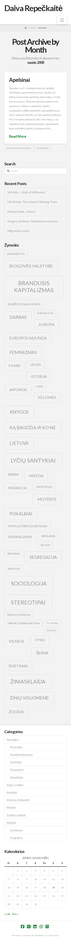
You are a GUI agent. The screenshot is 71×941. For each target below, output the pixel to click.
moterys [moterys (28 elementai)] (46, 499)
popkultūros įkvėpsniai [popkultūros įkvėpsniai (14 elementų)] (27, 526)
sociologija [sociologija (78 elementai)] (29, 583)
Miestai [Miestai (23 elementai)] (36, 476)
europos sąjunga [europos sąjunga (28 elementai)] (28, 338)
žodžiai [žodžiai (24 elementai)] (16, 711)
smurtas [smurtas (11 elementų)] (14, 568)
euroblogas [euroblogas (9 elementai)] (45, 313)
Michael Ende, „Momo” (21, 211)
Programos (16, 837)
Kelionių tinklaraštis (18, 799)
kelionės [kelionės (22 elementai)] (47, 397)
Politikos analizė (16, 815)
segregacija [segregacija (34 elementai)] (43, 557)
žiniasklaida (16, 777)
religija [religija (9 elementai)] (45, 545)
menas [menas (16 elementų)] (13, 474)
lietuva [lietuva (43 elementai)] (19, 443)
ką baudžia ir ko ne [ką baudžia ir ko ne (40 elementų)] (33, 427)
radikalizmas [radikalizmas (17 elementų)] (20, 537)
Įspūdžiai (12, 792)
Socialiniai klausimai (21, 754)
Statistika (15, 762)
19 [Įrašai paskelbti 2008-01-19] (53, 887)
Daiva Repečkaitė (33, 8)
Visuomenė (16, 769)
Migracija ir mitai (18, 230)
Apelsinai (19, 80)
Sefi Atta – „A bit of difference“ (26, 192)
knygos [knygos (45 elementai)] (19, 412)
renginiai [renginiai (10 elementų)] (13, 553)
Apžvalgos (13, 739)
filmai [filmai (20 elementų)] (14, 366)
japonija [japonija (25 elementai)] (18, 389)
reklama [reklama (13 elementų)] (48, 536)
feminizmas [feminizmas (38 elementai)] (23, 352)
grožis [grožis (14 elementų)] (35, 364)
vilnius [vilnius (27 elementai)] (16, 641)
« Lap (7, 913)
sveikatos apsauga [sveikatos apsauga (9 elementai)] (18, 615)
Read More (17, 136)
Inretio (39, 935)
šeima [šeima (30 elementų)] (42, 652)
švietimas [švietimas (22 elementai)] (18, 666)
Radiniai (11, 822)
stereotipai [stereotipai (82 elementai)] (28, 602)
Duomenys (16, 830)
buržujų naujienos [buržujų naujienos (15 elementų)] (24, 304)
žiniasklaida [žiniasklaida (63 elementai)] (27, 681)
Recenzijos (16, 747)
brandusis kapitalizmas (19, 148)
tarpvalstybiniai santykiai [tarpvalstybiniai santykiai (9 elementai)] (23, 623)
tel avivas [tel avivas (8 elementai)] (52, 623)
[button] (62, 20)
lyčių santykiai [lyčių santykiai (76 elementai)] (33, 460)
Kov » (15, 913)
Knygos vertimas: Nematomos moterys (32, 221)
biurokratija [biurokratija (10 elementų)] (16, 253)
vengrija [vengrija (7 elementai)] (51, 630)
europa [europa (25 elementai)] (47, 324)
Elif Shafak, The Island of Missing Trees (32, 202)
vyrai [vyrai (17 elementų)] (40, 640)
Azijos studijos (15, 784)
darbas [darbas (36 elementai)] (18, 317)
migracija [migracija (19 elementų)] (17, 488)
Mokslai (11, 807)
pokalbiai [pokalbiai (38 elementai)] (20, 513)
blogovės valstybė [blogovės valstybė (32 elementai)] (31, 265)
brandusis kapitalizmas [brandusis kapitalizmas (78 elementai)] (34, 286)
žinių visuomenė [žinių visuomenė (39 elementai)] (29, 697)
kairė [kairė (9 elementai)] (40, 386)
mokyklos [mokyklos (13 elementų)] (44, 486)
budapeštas (43, 148)
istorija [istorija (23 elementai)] (39, 376)
